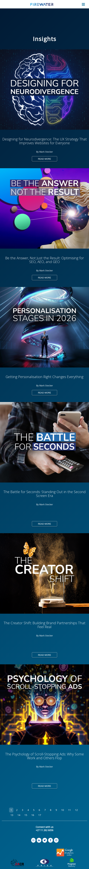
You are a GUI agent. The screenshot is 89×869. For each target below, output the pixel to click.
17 (39, 815)
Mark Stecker (46, 151)
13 (12, 815)
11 (69, 810)
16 (32, 815)
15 (25, 815)
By (37, 151)
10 (62, 810)
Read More (44, 159)
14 (18, 815)
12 (76, 810)
